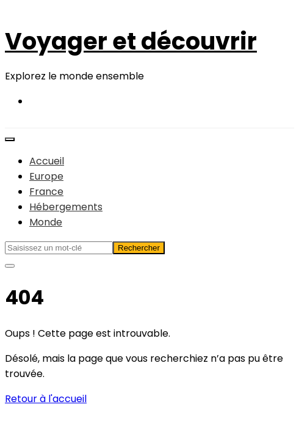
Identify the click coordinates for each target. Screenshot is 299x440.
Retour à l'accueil (46, 399)
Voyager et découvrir (131, 41)
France (46, 192)
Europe (46, 176)
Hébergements (66, 207)
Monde (45, 222)
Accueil (46, 161)
